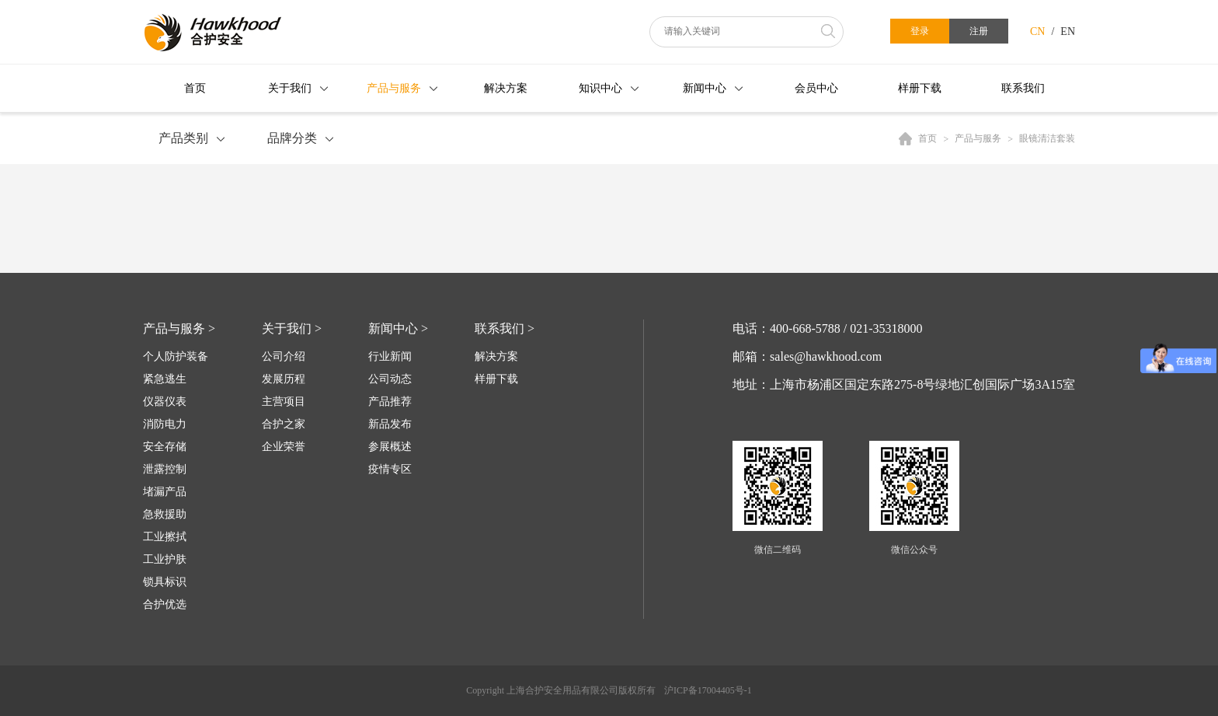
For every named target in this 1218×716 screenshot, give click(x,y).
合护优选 (164, 604)
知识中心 (600, 88)
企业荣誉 (283, 446)
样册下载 (919, 88)
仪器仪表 (164, 401)
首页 (195, 88)
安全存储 (164, 446)
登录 (919, 31)
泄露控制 (164, 469)
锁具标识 (164, 582)
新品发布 (390, 424)
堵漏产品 (164, 492)
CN (1037, 31)
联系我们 (1023, 88)
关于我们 (289, 88)
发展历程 (283, 379)
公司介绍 (283, 356)
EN (1067, 31)
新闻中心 (704, 88)
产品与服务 (394, 88)
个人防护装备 (175, 356)
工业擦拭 (164, 537)
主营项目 (283, 401)
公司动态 (390, 379)
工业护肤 (164, 559)
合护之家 (283, 424)
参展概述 (390, 446)
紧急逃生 (164, 379)
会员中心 (816, 88)
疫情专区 (390, 469)
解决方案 (505, 88)
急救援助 (164, 514)
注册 (978, 31)
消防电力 (164, 424)
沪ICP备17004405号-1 (708, 690)
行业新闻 (390, 356)
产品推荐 (390, 401)
